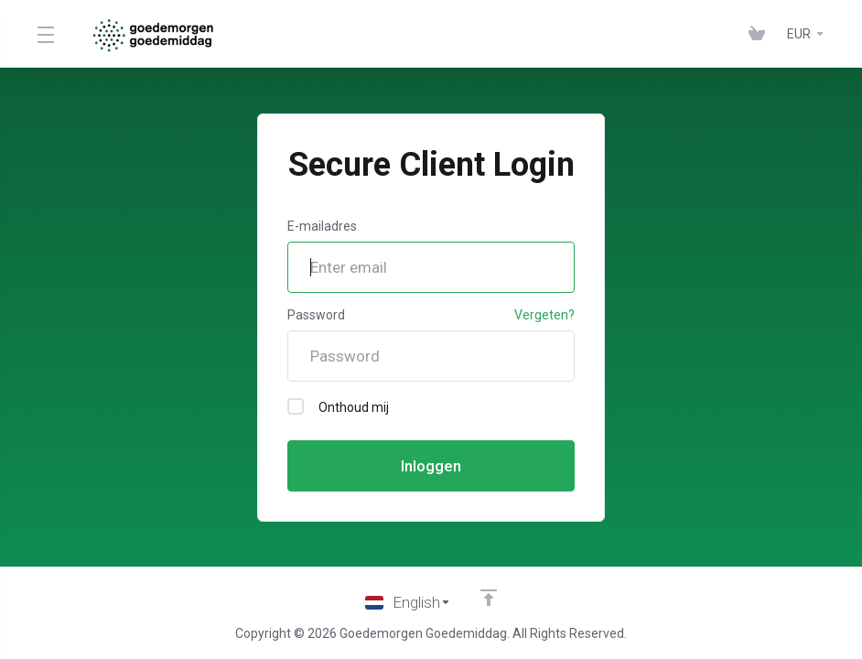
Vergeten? (544, 315)
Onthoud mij (338, 406)
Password (316, 315)
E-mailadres (322, 226)
